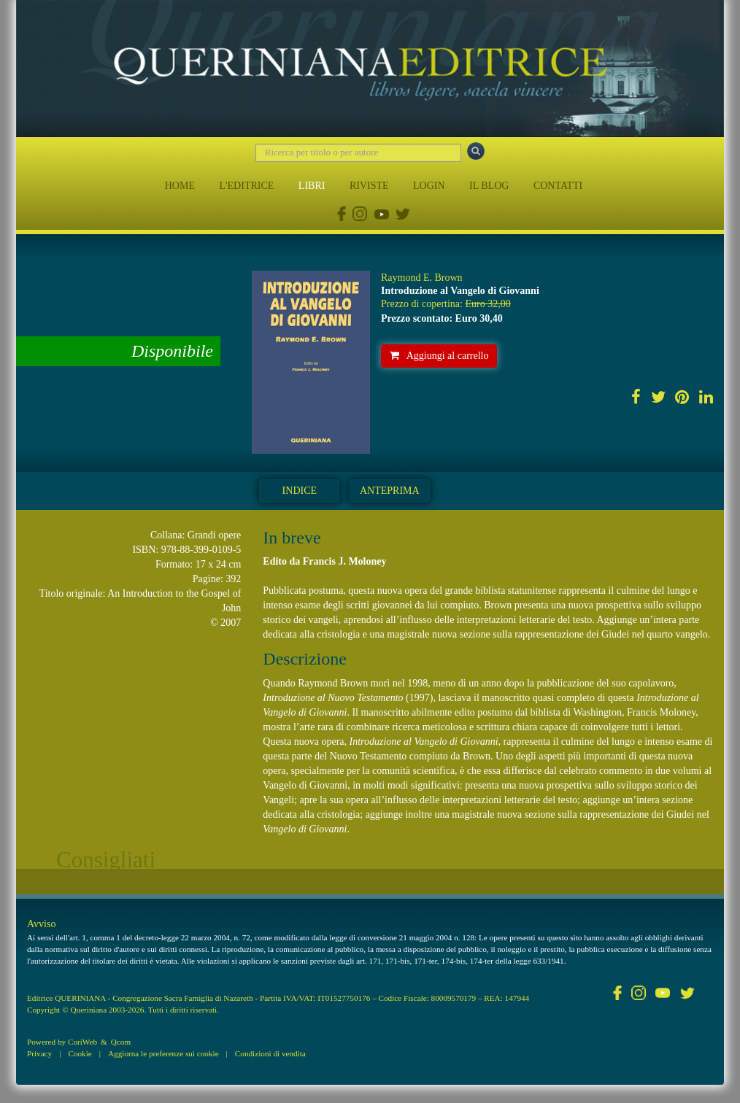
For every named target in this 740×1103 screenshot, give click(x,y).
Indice (299, 490)
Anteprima (390, 490)
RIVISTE (369, 185)
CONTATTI (557, 185)
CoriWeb (82, 1041)
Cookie (79, 1053)
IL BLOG (489, 185)
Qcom (121, 1041)
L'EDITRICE (246, 185)
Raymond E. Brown (422, 277)
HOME (180, 185)
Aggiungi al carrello (439, 355)
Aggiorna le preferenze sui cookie (163, 1053)
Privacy (39, 1053)
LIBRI (311, 185)
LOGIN (429, 185)
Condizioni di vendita (270, 1053)
